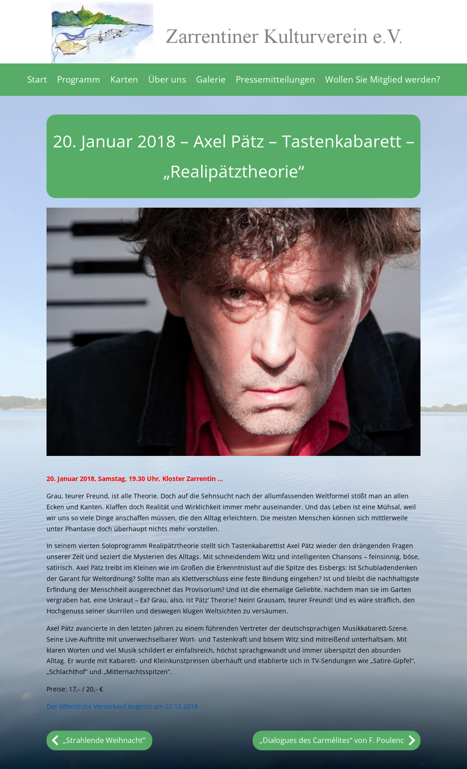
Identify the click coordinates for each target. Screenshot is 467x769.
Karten (124, 80)
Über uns (167, 80)
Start (37, 80)
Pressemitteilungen (275, 80)
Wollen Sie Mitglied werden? (382, 80)
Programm (78, 80)
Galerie (211, 80)
